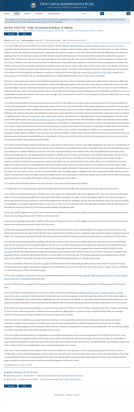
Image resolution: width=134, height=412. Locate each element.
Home (6, 14)
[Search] (128, 13)
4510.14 (88, 46)
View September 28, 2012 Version (70, 375)
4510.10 (102, 275)
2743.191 (8, 248)
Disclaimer (59, 395)
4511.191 (8, 251)
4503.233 (65, 46)
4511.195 (51, 119)
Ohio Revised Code (12, 30)
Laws (16, 14)
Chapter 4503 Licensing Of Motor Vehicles (85, 30)
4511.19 (110, 46)
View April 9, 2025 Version (70, 379)
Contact (39, 14)
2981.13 (31, 233)
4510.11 (81, 46)
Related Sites (53, 14)
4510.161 (96, 46)
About (27, 14)
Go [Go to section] (102, 13)
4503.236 (73, 46)
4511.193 (118, 46)
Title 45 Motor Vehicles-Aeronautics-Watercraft (43, 30)
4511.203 (8, 49)
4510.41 (103, 46)
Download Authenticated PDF (77, 40)
